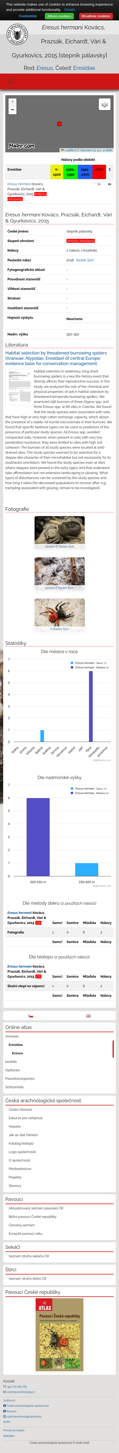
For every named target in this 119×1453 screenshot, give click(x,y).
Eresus (17, 1053)
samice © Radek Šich (59, 546)
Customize (28, 16)
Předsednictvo (20, 1169)
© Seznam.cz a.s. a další (94, 150)
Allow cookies (59, 16)
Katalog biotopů (21, 1143)
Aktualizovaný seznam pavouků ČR (36, 1208)
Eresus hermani (19, 913)
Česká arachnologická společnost (27, 1405)
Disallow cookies (96, 16)
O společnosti (19, 1160)
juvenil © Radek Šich (59, 588)
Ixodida (11, 1062)
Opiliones (12, 1070)
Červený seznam (22, 1225)
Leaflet (67, 150)
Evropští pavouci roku (25, 1234)
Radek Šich (85, 260)
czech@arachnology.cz (20, 1391)
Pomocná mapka (13, 1430)
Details (69, 10)
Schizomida (14, 1087)
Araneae (12, 1036)
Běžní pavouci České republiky (33, 1217)
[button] (59, 124)
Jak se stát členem (23, 1135)
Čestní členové (20, 1110)
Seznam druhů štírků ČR (27, 1279)
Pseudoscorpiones (19, 1079)
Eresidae (84, 68)
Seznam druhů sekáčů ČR (29, 1256)
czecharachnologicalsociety (23, 1416)
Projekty (15, 1177)
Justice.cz (9, 1400)
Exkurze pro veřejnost (25, 1118)
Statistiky (8, 1435)
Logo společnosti (22, 1152)
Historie (15, 1126)
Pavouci (11, 1411)
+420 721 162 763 (16, 1386)
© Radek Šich (59, 629)
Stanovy (15, 1186)
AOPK (6, 1421)
